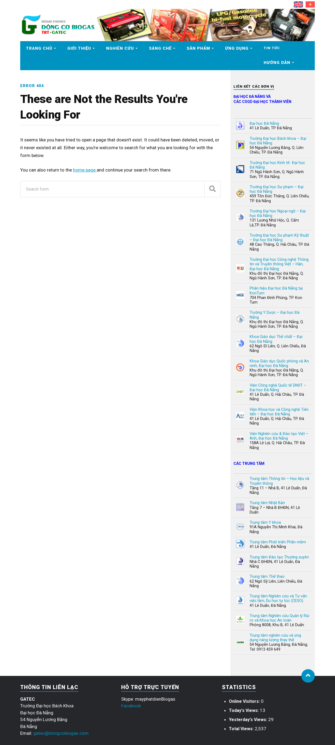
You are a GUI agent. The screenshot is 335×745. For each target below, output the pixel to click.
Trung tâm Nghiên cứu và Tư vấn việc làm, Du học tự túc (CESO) (278, 598)
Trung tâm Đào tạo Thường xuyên (279, 557)
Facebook (131, 705)
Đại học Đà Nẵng (264, 123)
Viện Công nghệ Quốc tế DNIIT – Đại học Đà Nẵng (278, 387)
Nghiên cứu (120, 48)
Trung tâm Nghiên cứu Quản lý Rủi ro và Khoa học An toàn (279, 618)
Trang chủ (39, 48)
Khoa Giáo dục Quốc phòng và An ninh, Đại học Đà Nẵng (279, 363)
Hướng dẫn (277, 62)
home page (85, 170)
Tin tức (272, 48)
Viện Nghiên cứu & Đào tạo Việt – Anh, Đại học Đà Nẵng (279, 436)
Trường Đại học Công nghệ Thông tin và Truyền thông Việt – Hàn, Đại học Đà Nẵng (279, 264)
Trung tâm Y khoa (265, 522)
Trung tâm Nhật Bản (267, 503)
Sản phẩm (198, 48)
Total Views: (242, 728)
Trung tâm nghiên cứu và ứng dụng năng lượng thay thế (275, 637)
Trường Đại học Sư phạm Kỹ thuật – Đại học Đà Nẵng (279, 237)
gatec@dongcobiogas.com (61, 733)
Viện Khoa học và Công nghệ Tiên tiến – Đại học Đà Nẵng (279, 411)
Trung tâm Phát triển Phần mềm (278, 542)
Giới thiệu (79, 48)
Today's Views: (244, 710)
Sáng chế (160, 48)
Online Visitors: (245, 701)
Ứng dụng (237, 48)
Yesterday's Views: (248, 719)
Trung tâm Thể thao (267, 576)
